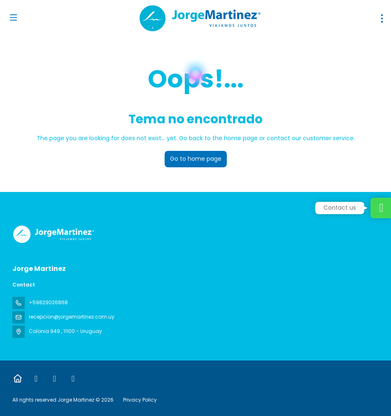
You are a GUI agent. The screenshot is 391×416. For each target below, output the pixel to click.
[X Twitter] (54, 378)
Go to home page (195, 159)
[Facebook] (36, 378)
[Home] (17, 378)
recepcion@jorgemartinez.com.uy (71, 316)
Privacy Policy (140, 399)
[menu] (382, 18)
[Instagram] (73, 378)
